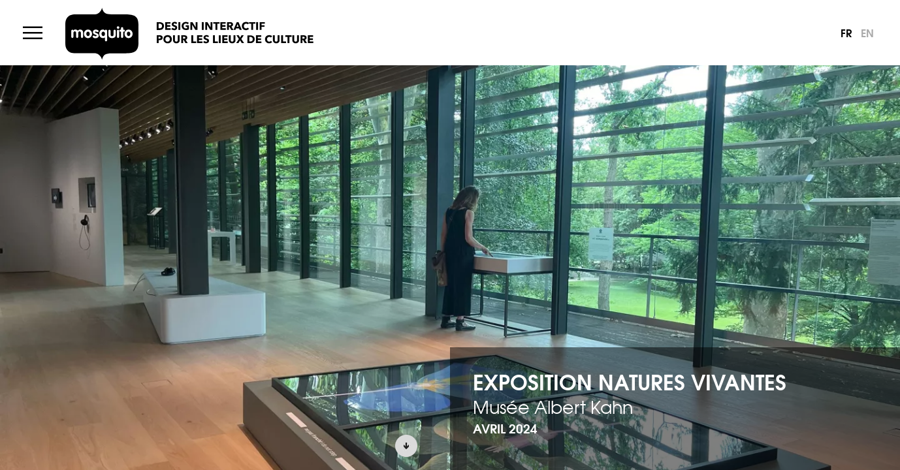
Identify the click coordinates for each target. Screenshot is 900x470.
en (867, 32)
